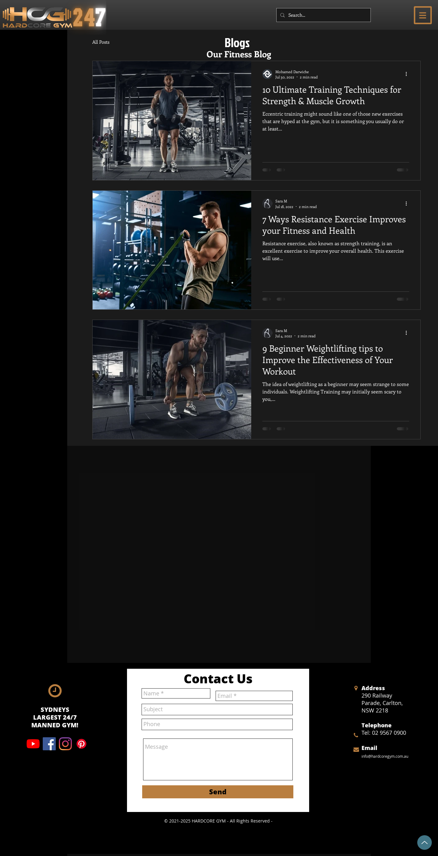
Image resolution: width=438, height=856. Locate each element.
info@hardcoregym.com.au (384, 756)
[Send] (217, 791)
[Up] (424, 842)
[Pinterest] (81, 743)
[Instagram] (65, 743)
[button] (423, 15)
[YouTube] (33, 743)
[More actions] (408, 74)
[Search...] (322, 15)
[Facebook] (49, 743)
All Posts (100, 42)
